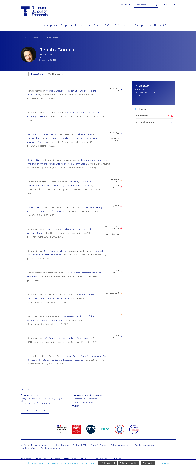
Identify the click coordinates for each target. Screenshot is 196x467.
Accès (23, 445)
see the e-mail (148, 90)
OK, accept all (107, 463)
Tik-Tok (117, 459)
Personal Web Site (145, 122)
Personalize (148, 463)
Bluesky (41, 459)
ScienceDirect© (112, 314)
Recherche (82, 25)
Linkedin (86, 459)
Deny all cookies (129, 463)
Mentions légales (29, 448)
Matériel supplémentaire (111, 234)
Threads (26, 459)
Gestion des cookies (144, 445)
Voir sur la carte (29, 395)
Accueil (23, 38)
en (174, 5)
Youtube (70, 459)
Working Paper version (112, 227)
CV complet (142, 116)
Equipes (66, 25)
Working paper (115, 139)
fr (165, 5)
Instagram (102, 459)
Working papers (55, 74)
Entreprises (143, 25)
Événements (123, 25)
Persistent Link (114, 89)
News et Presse (164, 25)
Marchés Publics (99, 445)
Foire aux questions (120, 445)
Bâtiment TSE (80, 445)
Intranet (125, 5)
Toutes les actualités (41, 445)
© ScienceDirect (113, 293)
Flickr (55, 459)
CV (24, 74)
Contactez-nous (33, 411)
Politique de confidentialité (54, 448)
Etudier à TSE (102, 25)
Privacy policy (164, 463)
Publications (37, 74)
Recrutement (62, 445)
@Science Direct (115, 180)
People (36, 38)
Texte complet (116, 186)
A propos (50, 25)
